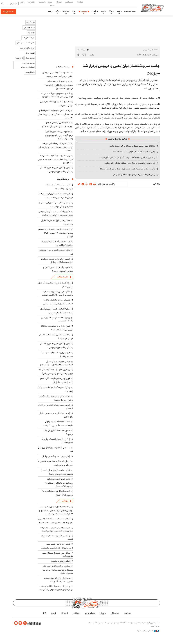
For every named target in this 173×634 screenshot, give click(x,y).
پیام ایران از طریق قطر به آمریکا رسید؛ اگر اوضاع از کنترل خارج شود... (127, 157)
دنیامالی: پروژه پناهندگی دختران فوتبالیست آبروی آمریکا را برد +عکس (58, 301)
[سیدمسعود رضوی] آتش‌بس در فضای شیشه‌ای (55, 407)
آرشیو (22, 2)
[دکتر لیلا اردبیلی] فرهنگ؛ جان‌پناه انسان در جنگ (57, 441)
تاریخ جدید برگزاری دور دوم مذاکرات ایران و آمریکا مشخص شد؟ (56, 327)
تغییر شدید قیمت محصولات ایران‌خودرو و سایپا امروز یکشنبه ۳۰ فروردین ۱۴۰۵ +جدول (59, 85)
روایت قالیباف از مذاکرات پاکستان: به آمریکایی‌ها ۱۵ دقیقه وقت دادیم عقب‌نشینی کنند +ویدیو (55, 159)
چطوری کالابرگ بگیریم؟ (60, 561)
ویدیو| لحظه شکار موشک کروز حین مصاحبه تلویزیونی (57, 319)
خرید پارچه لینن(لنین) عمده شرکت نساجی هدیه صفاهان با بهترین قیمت (56, 529)
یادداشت (42, 2)
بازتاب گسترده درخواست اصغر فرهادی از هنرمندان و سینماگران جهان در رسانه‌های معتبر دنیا (55, 114)
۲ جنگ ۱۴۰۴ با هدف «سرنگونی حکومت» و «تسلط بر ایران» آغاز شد (58, 423)
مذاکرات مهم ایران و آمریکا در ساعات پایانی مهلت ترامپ (132, 146)
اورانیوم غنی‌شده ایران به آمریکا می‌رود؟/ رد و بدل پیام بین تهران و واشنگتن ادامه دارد (59, 135)
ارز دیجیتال (19, 58)
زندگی (57, 11)
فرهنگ (111, 11)
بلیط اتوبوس (30, 72)
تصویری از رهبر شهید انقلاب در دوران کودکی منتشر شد (56, 103)
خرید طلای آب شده (27, 47)
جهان (74, 11)
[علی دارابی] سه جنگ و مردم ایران (56, 456)
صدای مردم (50, 3)
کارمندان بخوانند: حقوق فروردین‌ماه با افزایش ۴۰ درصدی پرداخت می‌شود (55, 195)
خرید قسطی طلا (28, 37)
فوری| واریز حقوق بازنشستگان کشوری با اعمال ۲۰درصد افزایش (56, 380)
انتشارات (31, 2)
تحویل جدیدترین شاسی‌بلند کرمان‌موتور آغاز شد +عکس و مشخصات (57, 546)
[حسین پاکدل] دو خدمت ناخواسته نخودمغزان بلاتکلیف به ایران (57, 260)
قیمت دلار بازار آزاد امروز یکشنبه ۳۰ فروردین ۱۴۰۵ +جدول (57, 493)
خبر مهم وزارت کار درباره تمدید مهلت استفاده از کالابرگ (56, 354)
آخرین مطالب (62, 276)
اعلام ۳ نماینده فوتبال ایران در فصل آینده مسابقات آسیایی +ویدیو (56, 310)
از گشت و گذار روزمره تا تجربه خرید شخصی (57, 537)
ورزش (84, 11)
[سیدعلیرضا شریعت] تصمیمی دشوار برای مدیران (56, 415)
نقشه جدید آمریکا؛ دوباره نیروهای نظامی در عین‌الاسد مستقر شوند (57, 74)
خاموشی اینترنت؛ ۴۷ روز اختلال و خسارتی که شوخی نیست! (58, 269)
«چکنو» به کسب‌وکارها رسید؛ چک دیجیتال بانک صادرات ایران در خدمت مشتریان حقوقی (58, 569)
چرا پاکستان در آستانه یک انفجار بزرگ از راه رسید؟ (55, 389)
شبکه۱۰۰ (80, 2)
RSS (44, 613)
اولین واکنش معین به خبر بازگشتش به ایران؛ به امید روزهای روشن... (56, 169)
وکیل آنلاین (30, 22)
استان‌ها (66, 11)
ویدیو (50, 11)
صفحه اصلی (153, 49)
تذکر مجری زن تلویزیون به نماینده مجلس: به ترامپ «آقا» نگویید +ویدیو (57, 293)
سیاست (95, 11)
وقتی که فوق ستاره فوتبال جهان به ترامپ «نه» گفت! (133, 151)
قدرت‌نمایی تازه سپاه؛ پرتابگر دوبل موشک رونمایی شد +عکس (129, 163)
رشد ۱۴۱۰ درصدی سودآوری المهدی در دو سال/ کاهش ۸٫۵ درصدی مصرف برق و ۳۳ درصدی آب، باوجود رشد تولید (56, 510)
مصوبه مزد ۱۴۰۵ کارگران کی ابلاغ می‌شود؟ (58, 432)
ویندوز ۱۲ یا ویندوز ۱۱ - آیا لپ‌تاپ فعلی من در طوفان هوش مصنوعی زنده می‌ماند (56, 588)
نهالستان (20, 42)
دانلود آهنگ (30, 42)
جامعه (119, 11)
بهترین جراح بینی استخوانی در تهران (28, 65)
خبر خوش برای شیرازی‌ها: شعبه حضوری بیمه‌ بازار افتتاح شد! (58, 580)
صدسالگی (69, 2)
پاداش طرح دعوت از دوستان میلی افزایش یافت (57, 554)
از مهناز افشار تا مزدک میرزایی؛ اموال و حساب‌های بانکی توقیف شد (56, 204)
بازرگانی (65, 500)
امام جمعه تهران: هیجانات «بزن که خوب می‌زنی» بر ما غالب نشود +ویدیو (57, 95)
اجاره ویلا (31, 32)
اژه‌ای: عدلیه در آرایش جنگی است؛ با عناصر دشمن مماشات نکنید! (57, 472)
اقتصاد (103, 11)
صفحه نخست (129, 11)
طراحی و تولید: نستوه (148, 630)
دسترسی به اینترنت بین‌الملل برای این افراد (55, 449)
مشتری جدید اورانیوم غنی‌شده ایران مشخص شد (57, 222)
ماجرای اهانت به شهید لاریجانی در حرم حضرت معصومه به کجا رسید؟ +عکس (55, 213)
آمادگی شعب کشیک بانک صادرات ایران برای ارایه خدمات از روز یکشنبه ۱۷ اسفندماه (55, 520)
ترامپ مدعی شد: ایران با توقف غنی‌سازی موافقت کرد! (59, 186)
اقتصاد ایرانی (30, 53)
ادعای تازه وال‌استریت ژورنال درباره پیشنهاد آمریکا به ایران (57, 243)
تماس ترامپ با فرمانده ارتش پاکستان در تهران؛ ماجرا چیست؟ (56, 398)
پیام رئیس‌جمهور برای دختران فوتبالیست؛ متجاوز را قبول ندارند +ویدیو (56, 363)
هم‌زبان (59, 2)
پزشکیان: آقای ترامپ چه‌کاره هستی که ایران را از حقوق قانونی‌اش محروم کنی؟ (56, 371)
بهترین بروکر (30, 58)
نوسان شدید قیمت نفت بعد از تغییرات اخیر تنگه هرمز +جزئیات (55, 463)
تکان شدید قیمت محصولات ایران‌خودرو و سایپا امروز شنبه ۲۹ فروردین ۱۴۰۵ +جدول (55, 233)
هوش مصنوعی (29, 27)
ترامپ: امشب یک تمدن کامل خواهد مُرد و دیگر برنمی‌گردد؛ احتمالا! (127, 169)
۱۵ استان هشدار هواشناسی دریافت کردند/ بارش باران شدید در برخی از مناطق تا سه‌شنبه (55, 147)
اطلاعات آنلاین (152, 7)
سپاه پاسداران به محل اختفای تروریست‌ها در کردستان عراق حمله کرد (57, 124)
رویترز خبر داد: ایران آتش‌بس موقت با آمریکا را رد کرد (133, 174)
